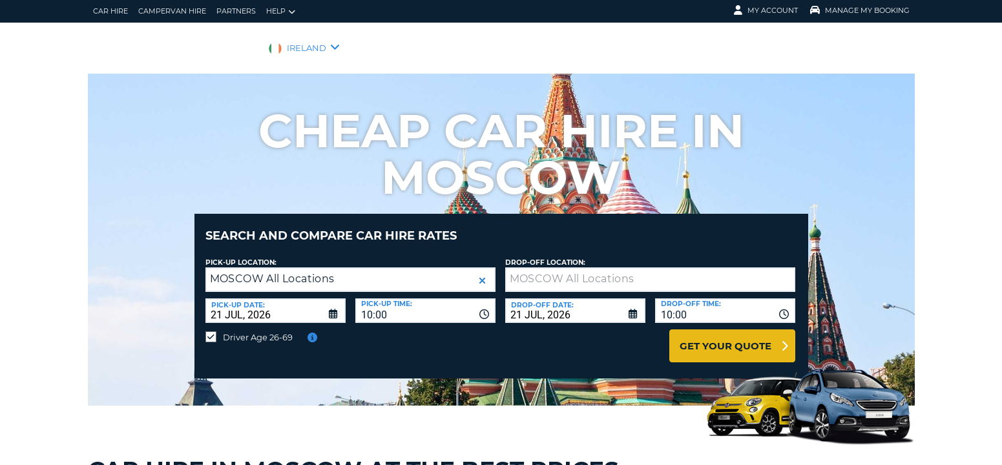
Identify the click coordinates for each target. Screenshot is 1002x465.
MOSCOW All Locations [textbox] (272, 269)
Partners (236, 11)
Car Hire (110, 11)
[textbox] (650, 270)
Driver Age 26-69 (258, 327)
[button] (482, 271)
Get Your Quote (725, 336)
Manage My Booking (860, 10)
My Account (766, 10)
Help (280, 11)
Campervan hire (172, 11)
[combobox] (425, 301)
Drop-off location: (545, 253)
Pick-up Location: (241, 253)
